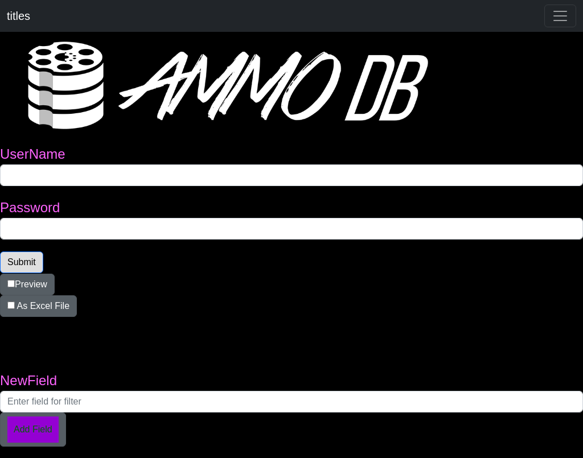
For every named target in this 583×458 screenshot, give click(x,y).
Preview (27, 284)
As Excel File (38, 306)
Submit (21, 262)
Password (30, 207)
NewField (28, 380)
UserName (32, 154)
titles (18, 16)
